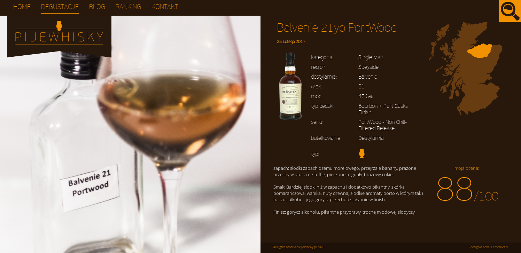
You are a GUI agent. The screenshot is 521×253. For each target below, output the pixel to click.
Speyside (368, 67)
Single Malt (370, 57)
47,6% (365, 96)
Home (22, 7)
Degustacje (60, 7)
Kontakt (164, 7)
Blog (97, 7)
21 (361, 87)
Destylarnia (371, 138)
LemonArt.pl (499, 247)
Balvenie (367, 77)
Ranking (128, 7)
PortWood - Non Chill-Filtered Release (382, 125)
